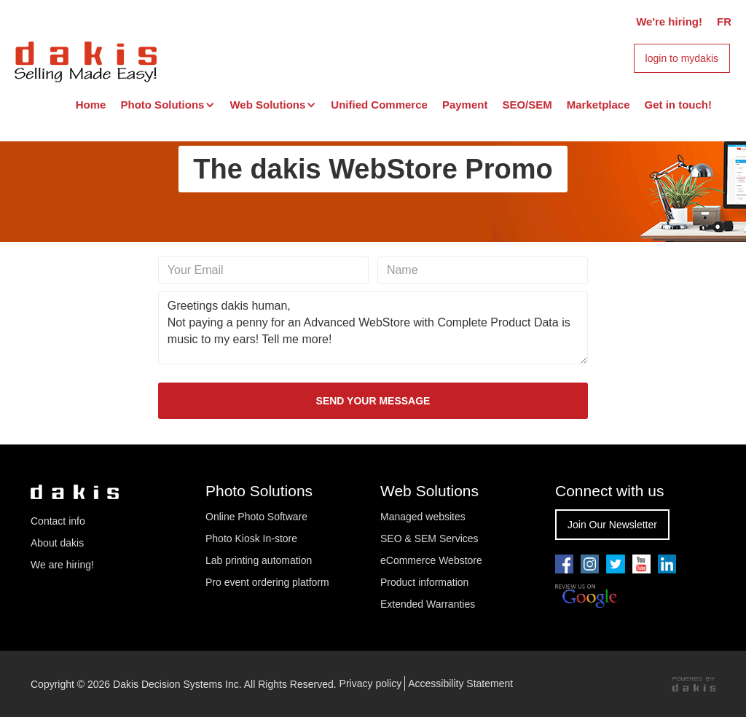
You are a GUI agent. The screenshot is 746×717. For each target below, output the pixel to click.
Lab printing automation (258, 560)
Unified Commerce (379, 104)
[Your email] (263, 270)
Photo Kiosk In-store (251, 538)
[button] (167, 105)
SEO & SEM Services (429, 538)
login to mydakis (681, 58)
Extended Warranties (427, 604)
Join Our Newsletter (612, 524)
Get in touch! (678, 104)
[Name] (482, 270)
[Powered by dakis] (693, 683)
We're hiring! (669, 21)
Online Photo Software (256, 516)
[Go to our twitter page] (615, 564)
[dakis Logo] (86, 59)
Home (91, 104)
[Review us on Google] (586, 596)
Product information (424, 582)
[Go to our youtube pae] (590, 564)
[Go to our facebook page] (564, 564)
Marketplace (598, 104)
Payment (465, 104)
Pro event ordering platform (267, 582)
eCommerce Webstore (431, 560)
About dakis (57, 543)
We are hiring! (62, 565)
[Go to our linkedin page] (667, 564)
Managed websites (424, 516)
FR (724, 21)
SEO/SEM (526, 104)
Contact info (58, 521)
